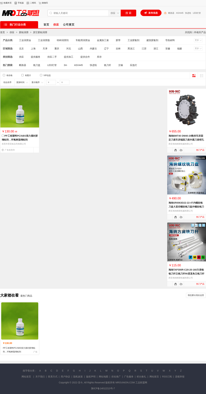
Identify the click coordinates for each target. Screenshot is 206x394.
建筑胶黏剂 (152, 40)
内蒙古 (93, 48)
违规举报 (179, 376)
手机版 (21, 3)
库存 (99, 56)
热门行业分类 (18, 24)
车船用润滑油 (83, 40)
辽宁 (106, 48)
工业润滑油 (25, 40)
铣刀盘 (36, 65)
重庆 (56, 48)
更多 (197, 40)
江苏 (144, 48)
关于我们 (40, 376)
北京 (21, 48)
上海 (33, 48)
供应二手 (52, 56)
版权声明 (91, 376)
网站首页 (26, 376)
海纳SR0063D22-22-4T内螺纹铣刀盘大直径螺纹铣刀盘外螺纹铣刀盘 (186, 206)
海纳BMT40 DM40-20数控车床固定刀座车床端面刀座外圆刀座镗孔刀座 (186, 139)
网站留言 (154, 376)
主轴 (120, 65)
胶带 (118, 40)
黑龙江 (131, 48)
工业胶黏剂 (133, 40)
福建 (179, 48)
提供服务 (35, 56)
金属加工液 (103, 40)
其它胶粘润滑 (40, 32)
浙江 (156, 48)
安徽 (167, 48)
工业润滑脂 (44, 40)
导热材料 (170, 40)
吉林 (118, 48)
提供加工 (68, 56)
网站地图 (103, 376)
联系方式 (52, 376)
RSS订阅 (167, 376)
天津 (45, 48)
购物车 (45, 3)
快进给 (188, 13)
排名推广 (116, 376)
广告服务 (129, 376)
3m (65, 65)
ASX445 (179, 13)
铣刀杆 (107, 65)
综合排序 (7, 82)
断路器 (171, 13)
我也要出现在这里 (196, 295)
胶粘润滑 (23, 32)
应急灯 (133, 65)
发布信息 (153, 12)
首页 (2, 32)
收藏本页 (8, 3)
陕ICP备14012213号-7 (103, 388)
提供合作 (85, 56)
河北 (68, 48)
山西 (80, 48)
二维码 (33, 3)
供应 (12, 32)
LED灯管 (197, 13)
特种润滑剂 (63, 40)
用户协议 (65, 376)
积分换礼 (141, 376)
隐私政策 (78, 376)
